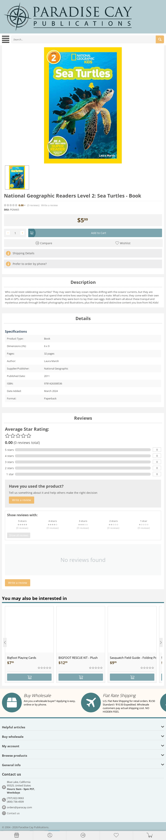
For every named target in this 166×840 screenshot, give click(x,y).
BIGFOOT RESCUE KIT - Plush (78, 658)
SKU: (6, 209)
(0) (33, 205)
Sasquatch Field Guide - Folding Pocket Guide (133, 658)
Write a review (49, 205)
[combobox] (87, 39)
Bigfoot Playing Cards (21, 658)
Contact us (13, 813)
